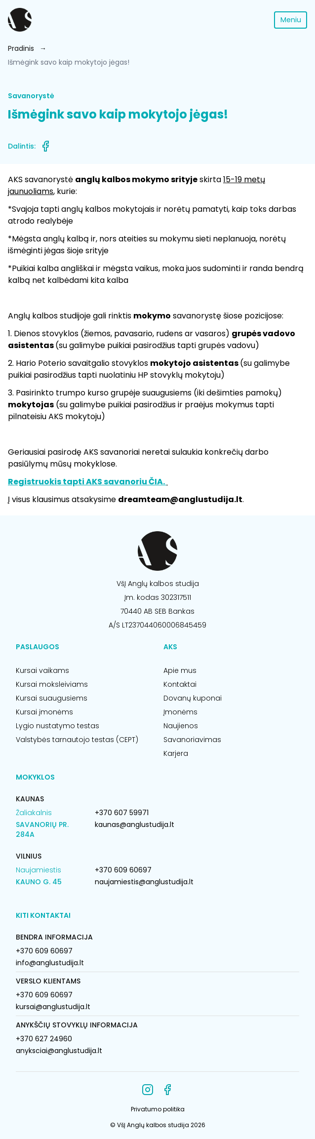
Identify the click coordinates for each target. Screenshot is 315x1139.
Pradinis (21, 48)
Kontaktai (180, 684)
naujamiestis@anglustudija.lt (144, 882)
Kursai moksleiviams (52, 684)
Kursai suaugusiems (51, 698)
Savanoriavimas (192, 740)
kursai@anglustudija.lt (53, 1007)
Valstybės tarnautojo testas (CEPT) (77, 740)
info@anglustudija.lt (50, 963)
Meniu (290, 20)
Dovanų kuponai (192, 698)
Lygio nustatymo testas (57, 726)
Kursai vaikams (42, 670)
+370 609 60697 (123, 870)
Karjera (175, 753)
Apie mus (180, 670)
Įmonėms (180, 712)
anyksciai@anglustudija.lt (59, 1051)
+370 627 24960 (44, 1039)
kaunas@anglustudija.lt (134, 824)
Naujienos (180, 726)
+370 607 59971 (122, 813)
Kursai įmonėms (44, 712)
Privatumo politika (158, 1109)
